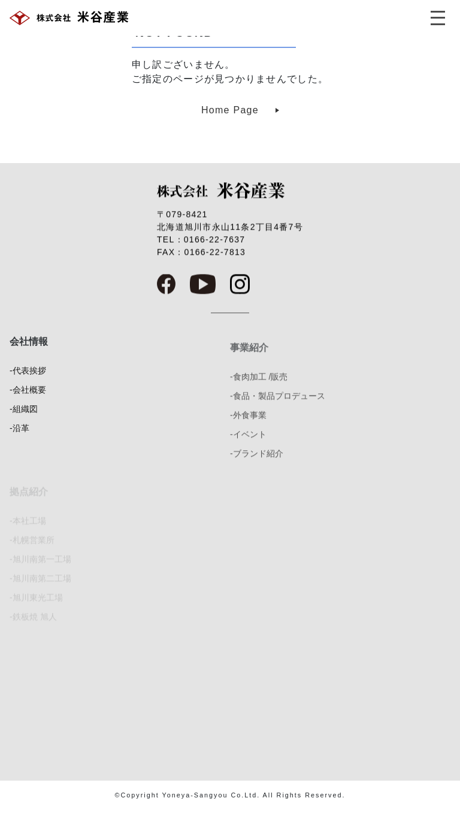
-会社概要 (28, 399)
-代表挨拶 (28, 380)
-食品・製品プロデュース (277, 410)
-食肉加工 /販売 (259, 391)
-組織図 (24, 418)
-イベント (248, 449)
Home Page (230, 110)
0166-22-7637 (215, 243)
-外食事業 (248, 430)
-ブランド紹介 (256, 468)
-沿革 (19, 437)
